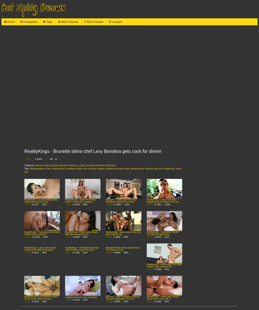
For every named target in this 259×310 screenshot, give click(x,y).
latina (62, 168)
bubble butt (168, 168)
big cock (158, 168)
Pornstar (90, 165)
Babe (46, 165)
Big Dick (54, 165)
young (120, 168)
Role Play (110, 165)
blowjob (101, 168)
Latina (82, 165)
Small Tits (100, 165)
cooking (54, 168)
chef (48, 168)
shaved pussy (137, 168)
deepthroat (111, 168)
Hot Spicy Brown (33, 8)
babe (127, 168)
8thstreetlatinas (37, 168)
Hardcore (73, 165)
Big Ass (39, 165)
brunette (92, 168)
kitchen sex (81, 168)
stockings (70, 168)
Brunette (64, 165)
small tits (149, 168)
